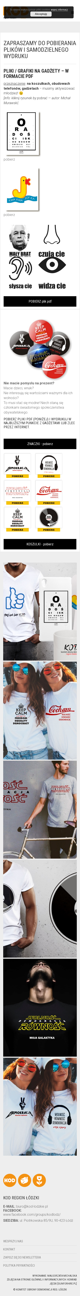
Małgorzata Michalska (62, 1275)
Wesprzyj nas (13, 1241)
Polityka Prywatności (19, 1265)
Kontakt (9, 1249)
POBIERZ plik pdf (40, 301)
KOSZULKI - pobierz (40, 544)
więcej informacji (59, 9)
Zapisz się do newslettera (22, 1257)
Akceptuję (41, 14)
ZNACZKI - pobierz (40, 444)
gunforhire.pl (67, 1283)
